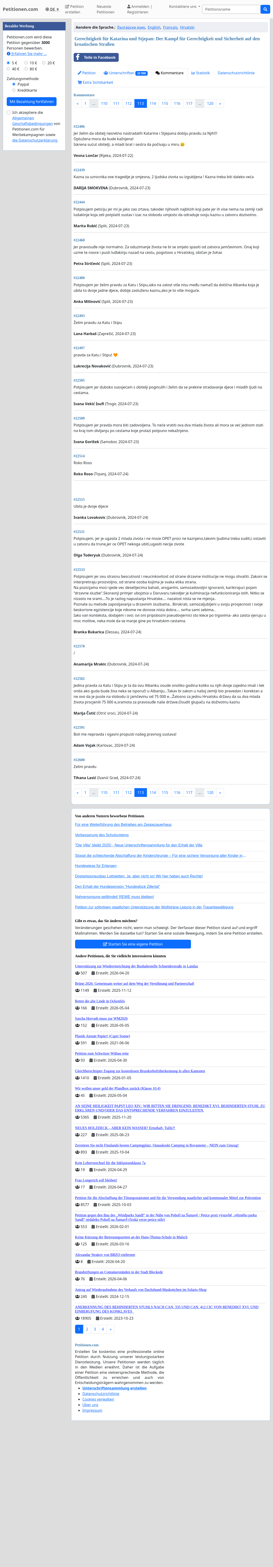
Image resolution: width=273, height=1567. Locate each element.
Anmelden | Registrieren (139, 9)
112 (128, 103)
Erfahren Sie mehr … (27, 192)
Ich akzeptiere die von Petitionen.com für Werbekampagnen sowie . (36, 265)
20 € (51, 201)
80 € (33, 207)
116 (177, 103)
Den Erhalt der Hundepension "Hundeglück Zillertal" (117, 1016)
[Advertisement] (171, 147)
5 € (14, 201)
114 (153, 103)
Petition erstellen (74, 9)
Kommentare (170, 72)
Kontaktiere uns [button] (183, 6)
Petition (87, 72)
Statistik (200, 72)
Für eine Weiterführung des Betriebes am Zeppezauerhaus (123, 954)
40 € (15, 207)
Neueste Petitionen (105, 9)
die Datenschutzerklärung (34, 279)
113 (140, 103)
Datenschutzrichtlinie (236, 72)
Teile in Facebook (95, 57)
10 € (33, 201)
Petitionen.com (20, 9)
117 (189, 103)
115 (165, 103)
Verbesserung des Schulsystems (102, 965)
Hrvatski (187, 27)
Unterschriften (126, 73)
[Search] (231, 9)
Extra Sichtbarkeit (95, 82)
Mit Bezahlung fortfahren (32, 240)
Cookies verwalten (98, 1528)
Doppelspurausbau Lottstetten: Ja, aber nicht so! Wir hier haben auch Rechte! (139, 1006)
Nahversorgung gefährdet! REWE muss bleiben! (114, 1026)
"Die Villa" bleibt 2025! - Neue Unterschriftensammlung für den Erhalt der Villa (139, 975)
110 (104, 103)
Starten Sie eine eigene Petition (133, 1073)
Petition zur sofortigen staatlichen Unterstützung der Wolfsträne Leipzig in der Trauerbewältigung (154, 1037)
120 (210, 103)
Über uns (90, 1534)
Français (170, 27)
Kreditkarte (27, 229)
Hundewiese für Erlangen (96, 995)
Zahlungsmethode (23, 217)
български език (131, 27)
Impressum (92, 1539)
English (154, 27)
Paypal (23, 223)
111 (116, 103)
